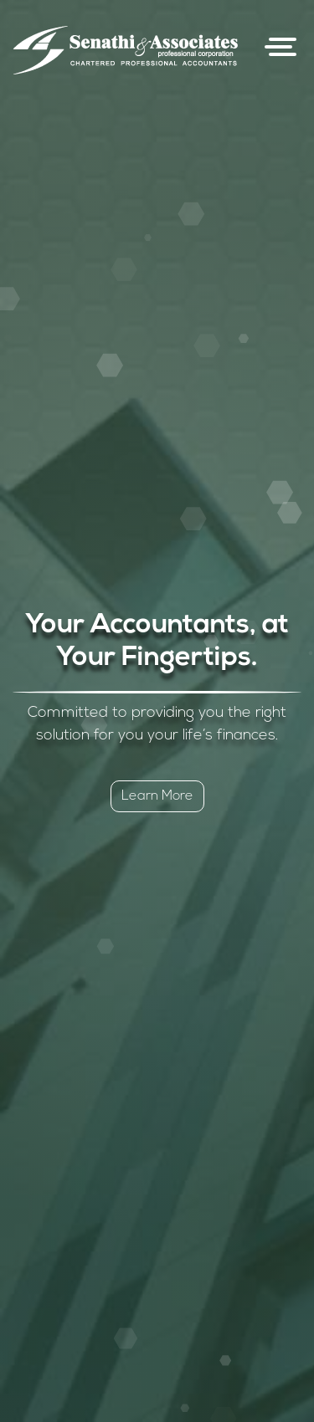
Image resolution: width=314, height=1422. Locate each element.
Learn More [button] (157, 796)
